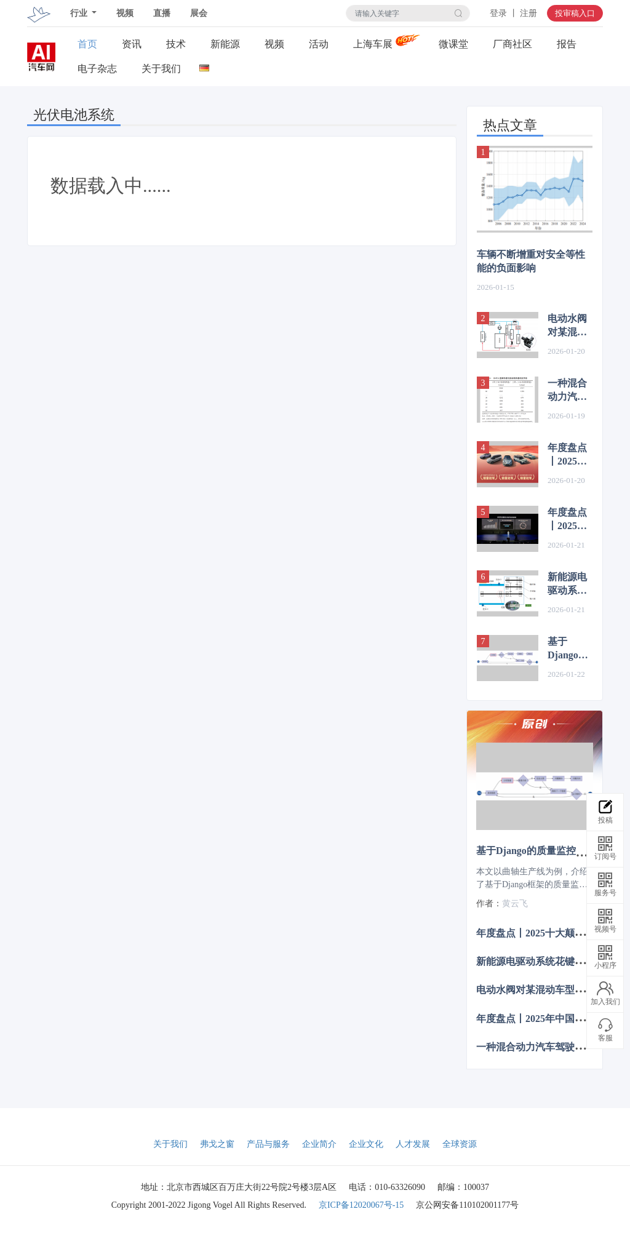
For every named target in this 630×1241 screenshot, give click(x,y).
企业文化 (366, 1144)
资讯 (132, 44)
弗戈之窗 (217, 1144)
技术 (176, 44)
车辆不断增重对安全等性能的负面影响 (531, 261)
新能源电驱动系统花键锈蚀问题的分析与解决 (567, 584)
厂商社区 (512, 44)
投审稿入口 (575, 13)
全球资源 (459, 1144)
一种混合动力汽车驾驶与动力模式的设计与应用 (567, 391)
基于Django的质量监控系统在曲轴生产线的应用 (568, 649)
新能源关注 (225, 44)
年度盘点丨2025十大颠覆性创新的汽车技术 (567, 520)
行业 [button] (80, 13)
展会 (198, 13)
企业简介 (319, 1144)
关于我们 (161, 68)
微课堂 (453, 44)
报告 (566, 44)
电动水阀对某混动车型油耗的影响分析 (567, 326)
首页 (87, 44)
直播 (161, 13)
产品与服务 (268, 1144)
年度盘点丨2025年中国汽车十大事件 (567, 455)
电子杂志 (97, 68)
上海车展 (373, 44)
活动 (319, 44)
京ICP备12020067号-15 (361, 1205)
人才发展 (413, 1144)
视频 (125, 13)
